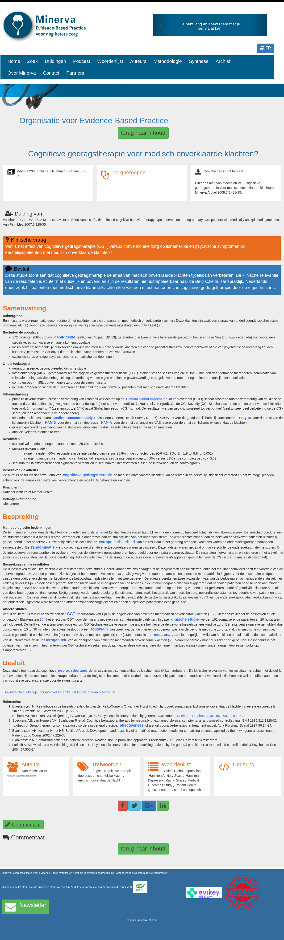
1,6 (120, 635)
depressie (85, 775)
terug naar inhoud (143, 133)
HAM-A (106, 422)
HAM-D (50, 422)
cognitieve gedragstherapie (87, 475)
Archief (223, 61)
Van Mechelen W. (35, 771)
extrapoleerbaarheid (117, 542)
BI (179, 453)
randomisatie (43, 547)
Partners (75, 73)
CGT (71, 614)
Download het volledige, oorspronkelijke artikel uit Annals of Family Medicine (59, 692)
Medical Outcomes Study (72, 418)
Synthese (199, 61)
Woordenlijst (110, 61)
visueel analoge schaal (188, 790)
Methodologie (168, 61)
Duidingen (55, 61)
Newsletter (25, 906)
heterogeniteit (53, 640)
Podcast (81, 61)
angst (97, 771)
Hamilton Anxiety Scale (165, 775)
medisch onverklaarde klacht (99, 780)
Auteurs (138, 61)
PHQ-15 (245, 418)
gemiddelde (64, 337)
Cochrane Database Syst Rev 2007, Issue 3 (209, 716)
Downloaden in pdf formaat (223, 171)
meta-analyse (166, 635)
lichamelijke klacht (109, 775)
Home (14, 61)
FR (265, 48)
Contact (51, 73)
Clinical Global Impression (146, 399)
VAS (157, 422)
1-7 (212, 614)
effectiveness (132, 725)
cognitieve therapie (118, 771)
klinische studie (185, 619)
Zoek (32, 61)
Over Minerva (22, 73)
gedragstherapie (72, 670)
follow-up (99, 629)
